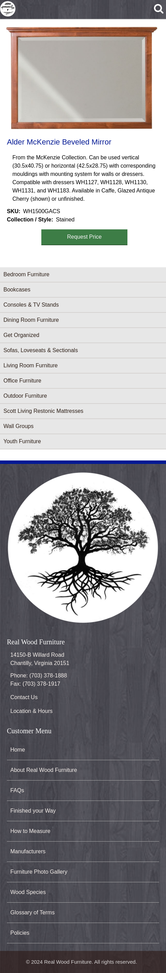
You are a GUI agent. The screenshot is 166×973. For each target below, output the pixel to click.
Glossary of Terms (32, 912)
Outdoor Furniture (25, 396)
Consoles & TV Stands (31, 305)
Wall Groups (18, 426)
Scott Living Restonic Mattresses (43, 411)
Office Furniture (22, 381)
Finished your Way (33, 811)
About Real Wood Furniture (43, 770)
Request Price (84, 237)
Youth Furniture (22, 441)
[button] (81, 77)
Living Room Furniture (30, 365)
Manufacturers (27, 851)
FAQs (17, 790)
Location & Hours (31, 711)
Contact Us (24, 697)
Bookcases (16, 289)
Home (17, 750)
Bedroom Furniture (26, 274)
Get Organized (21, 335)
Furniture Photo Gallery (38, 872)
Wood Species (28, 892)
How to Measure (30, 831)
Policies (19, 933)
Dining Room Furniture (31, 320)
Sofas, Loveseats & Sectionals (40, 350)
